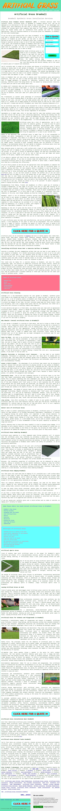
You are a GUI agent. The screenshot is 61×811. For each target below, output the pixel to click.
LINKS (42, 10)
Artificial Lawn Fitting (12, 781)
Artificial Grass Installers (32, 784)
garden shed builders (30, 773)
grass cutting (12, 770)
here (26, 182)
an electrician (52, 769)
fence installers (31, 775)
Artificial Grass (8, 799)
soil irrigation (52, 773)
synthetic (33, 157)
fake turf (12, 760)
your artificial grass (35, 429)
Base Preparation (26, 781)
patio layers (47, 770)
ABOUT (46, 10)
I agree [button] (35, 806)
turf (30, 452)
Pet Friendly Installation (32, 782)
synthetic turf (46, 435)
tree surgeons (12, 775)
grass (7, 43)
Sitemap (2, 799)
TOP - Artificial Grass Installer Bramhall (14, 791)
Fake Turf (45, 782)
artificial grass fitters (43, 242)
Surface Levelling (39, 786)
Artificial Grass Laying (40, 781)
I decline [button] (40, 806)
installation (5, 209)
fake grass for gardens (52, 747)
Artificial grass (6, 236)
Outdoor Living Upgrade (51, 784)
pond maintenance (26, 772)
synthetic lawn (5, 119)
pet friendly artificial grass (38, 753)
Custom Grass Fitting (8, 787)
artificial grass (19, 23)
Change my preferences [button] (48, 806)
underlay (57, 160)
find (6, 722)
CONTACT (51, 10)
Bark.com (3, 174)
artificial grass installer (22, 169)
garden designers (46, 772)
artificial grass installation (24, 245)
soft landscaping (6, 773)
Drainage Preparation (52, 786)
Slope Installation (44, 787)
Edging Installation (15, 782)
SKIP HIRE (35, 769)
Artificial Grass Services (9, 786)
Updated (17, 799)
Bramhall (28, 236)
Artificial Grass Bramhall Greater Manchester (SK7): (19, 22)
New (14, 799)
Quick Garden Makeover (25, 786)
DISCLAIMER (56, 10)
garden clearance (6, 772)
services (3, 593)
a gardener (29, 770)
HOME (38, 10)
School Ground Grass (14, 789)
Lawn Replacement (15, 784)
